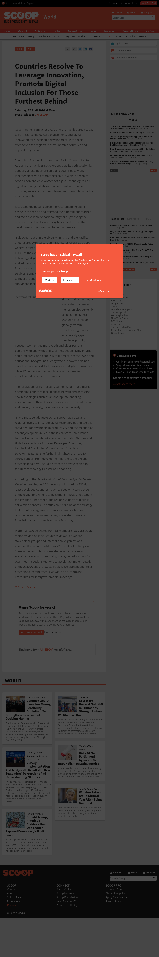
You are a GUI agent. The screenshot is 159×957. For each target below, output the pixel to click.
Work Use (50, 280)
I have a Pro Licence (93, 280)
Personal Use (70, 280)
